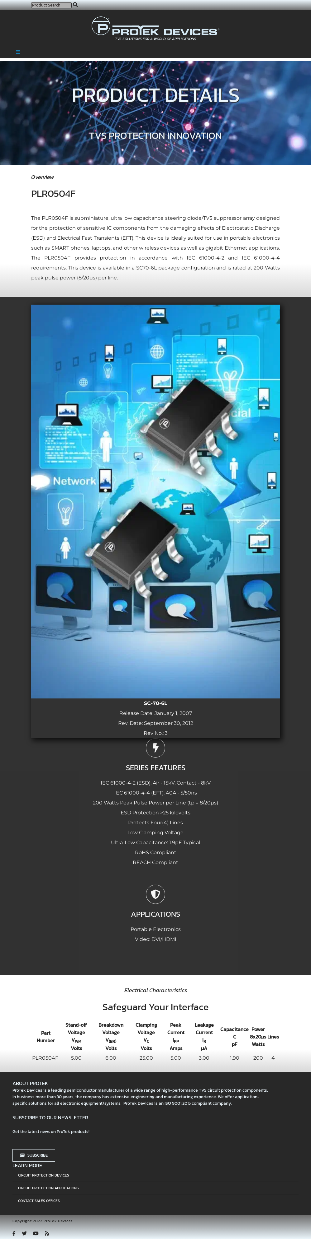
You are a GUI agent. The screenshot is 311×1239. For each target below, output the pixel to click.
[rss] (47, 1233)
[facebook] (14, 1233)
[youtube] (36, 1233)
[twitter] (24, 1233)
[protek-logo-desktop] (156, 19)
